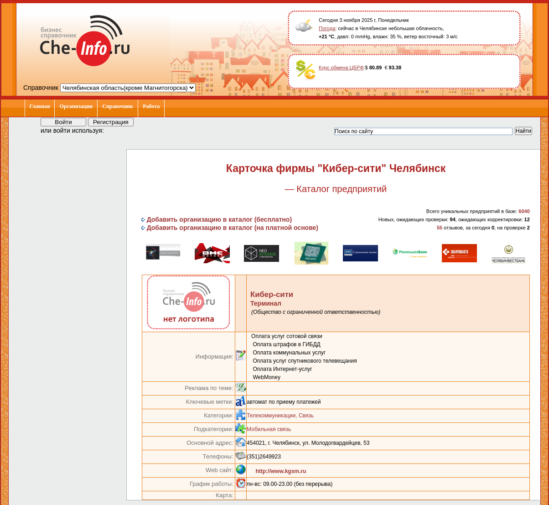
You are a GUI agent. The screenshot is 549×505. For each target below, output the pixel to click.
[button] (119, 130)
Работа (151, 106)
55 (439, 227)
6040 (523, 211)
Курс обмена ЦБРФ (341, 67)
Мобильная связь (269, 429)
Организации (76, 106)
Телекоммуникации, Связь (280, 415)
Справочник (117, 106)
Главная (40, 106)
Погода (327, 28)
